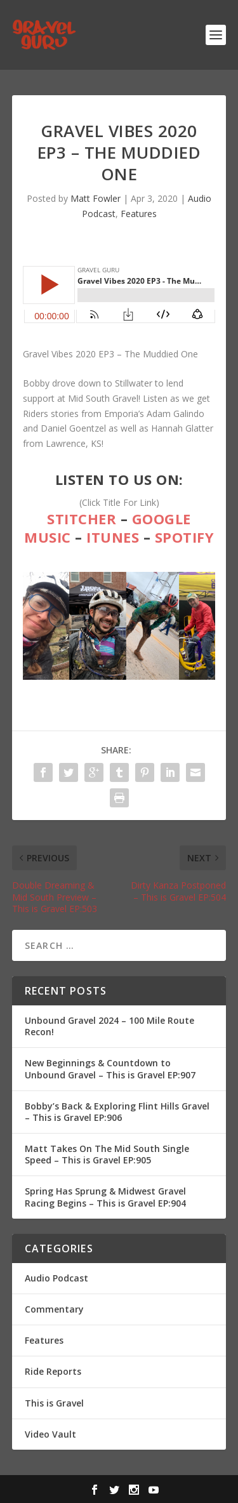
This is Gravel (54, 1403)
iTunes (112, 536)
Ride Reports (53, 1371)
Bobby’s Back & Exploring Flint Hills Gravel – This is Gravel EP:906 (117, 1111)
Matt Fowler (95, 198)
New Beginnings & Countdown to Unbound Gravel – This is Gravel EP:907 (110, 1068)
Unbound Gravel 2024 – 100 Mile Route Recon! (109, 1026)
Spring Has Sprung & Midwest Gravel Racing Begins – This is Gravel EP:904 (105, 1196)
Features (139, 214)
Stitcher (81, 518)
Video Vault (50, 1434)
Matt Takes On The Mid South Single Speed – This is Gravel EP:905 (107, 1154)
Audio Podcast (56, 1278)
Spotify (185, 536)
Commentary (54, 1309)
